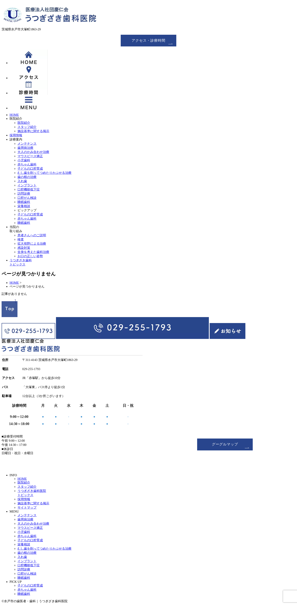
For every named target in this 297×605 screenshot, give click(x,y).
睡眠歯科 (23, 202)
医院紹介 (16, 118)
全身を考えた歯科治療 (33, 252)
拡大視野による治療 (31, 243)
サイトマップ (27, 507)
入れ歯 (22, 181)
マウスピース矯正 (30, 156)
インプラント (27, 185)
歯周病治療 (25, 147)
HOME (14, 114)
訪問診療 (23, 193)
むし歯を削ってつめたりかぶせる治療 (44, 172)
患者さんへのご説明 (31, 235)
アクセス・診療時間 (148, 40)
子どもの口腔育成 (30, 168)
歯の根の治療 (27, 177)
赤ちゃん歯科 (27, 164)
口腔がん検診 (27, 197)
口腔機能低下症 (28, 189)
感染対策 (23, 247)
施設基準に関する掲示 (33, 131)
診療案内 (16, 139)
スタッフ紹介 (27, 127)
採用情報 (16, 135)
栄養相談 (23, 206)
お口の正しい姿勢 (30, 256)
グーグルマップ (225, 444)
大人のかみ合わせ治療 (33, 152)
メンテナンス (27, 143)
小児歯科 (23, 160)
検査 (20, 239)
